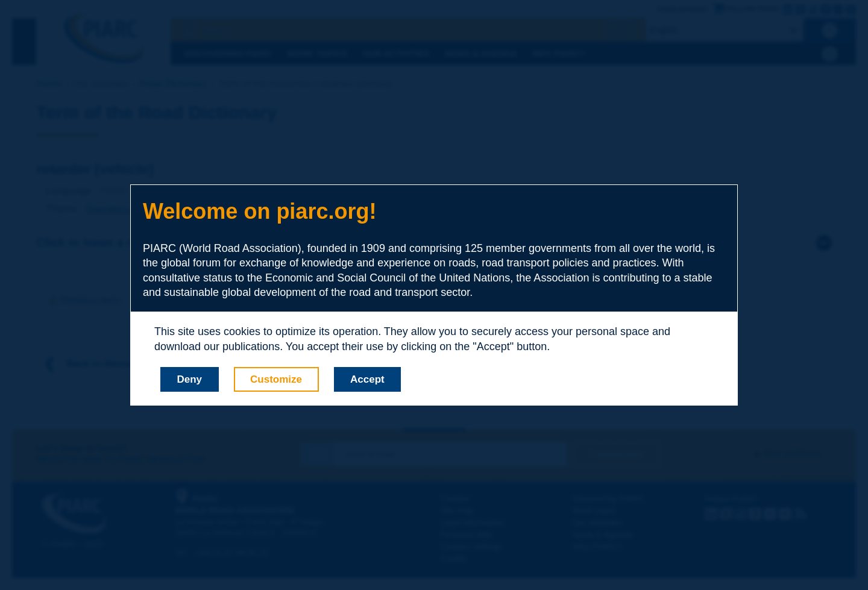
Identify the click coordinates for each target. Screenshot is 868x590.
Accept (367, 379)
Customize (276, 379)
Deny (190, 379)
